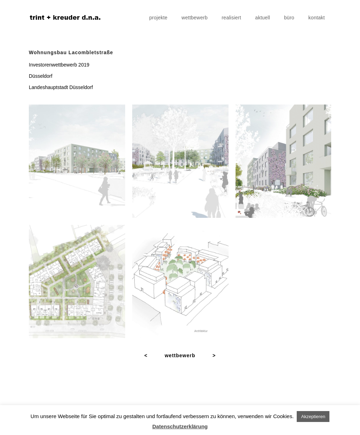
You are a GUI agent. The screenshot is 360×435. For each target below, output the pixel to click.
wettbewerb (194, 17)
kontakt (316, 17)
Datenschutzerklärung (180, 426)
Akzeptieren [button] (313, 416)
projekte (158, 17)
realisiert (231, 17)
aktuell (262, 17)
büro (289, 17)
